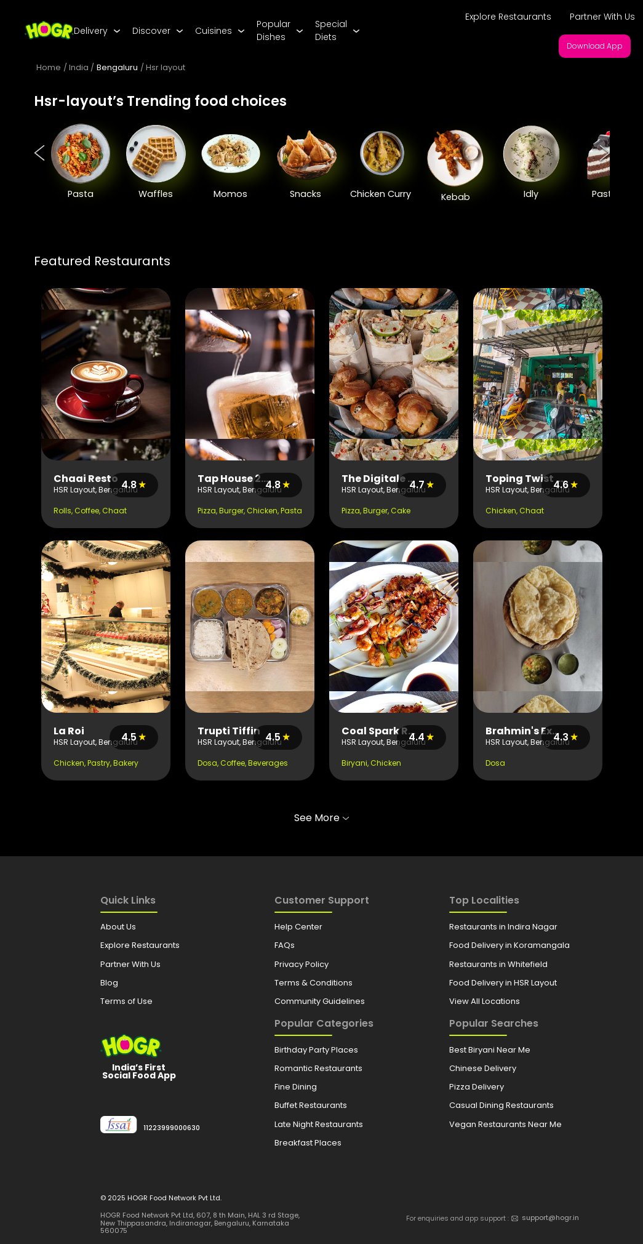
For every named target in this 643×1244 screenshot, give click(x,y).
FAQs (284, 945)
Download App (595, 46)
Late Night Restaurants (318, 1124)
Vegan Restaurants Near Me (505, 1124)
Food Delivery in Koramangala (509, 945)
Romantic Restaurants (318, 1068)
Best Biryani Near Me (489, 1050)
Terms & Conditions (313, 983)
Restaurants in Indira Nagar (503, 927)
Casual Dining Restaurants (501, 1105)
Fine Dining (295, 1087)
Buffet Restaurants (310, 1105)
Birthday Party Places (316, 1050)
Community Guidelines (319, 1001)
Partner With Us (602, 16)
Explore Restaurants (508, 16)
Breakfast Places (307, 1143)
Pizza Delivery (476, 1087)
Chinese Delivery (482, 1068)
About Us (118, 927)
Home (48, 67)
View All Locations (484, 1001)
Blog (109, 983)
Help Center (298, 927)
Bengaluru (117, 67)
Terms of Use (126, 1001)
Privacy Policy (301, 964)
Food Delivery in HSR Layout (503, 983)
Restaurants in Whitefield (498, 964)
